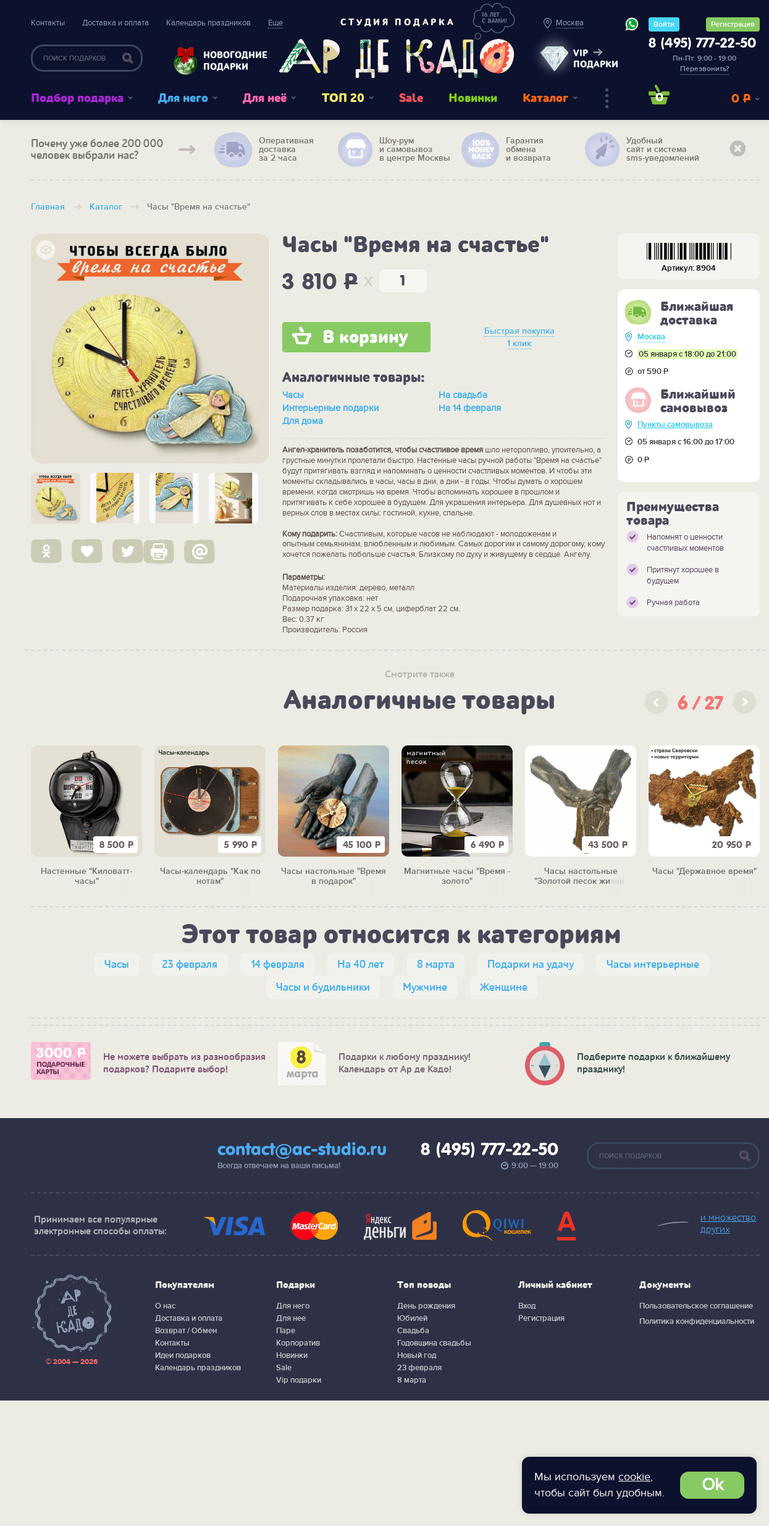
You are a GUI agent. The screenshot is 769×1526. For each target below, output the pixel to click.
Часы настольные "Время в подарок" (333, 877)
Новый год (416, 1355)
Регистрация (733, 24)
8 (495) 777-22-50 (702, 44)
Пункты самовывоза (675, 425)
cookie (634, 1476)
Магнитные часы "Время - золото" (457, 877)
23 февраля (189, 964)
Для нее (291, 1318)
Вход (527, 1306)
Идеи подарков (183, 1355)
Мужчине (425, 987)
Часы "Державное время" (704, 871)
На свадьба (463, 395)
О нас (165, 1306)
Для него (183, 98)
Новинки (472, 98)
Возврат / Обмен (186, 1331)
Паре (285, 1331)
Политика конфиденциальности (696, 1321)
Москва (651, 337)
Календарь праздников (208, 23)
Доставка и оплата (115, 23)
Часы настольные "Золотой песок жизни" (581, 877)
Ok (712, 1485)
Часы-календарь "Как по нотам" (210, 877)
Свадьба (413, 1331)
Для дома (302, 420)
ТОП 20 (343, 98)
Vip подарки (298, 1380)
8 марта (436, 964)
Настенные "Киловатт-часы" (86, 877)
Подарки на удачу (530, 964)
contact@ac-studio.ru (302, 1150)
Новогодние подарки (229, 60)
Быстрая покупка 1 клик (519, 337)
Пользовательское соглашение (696, 1306)
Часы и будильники (323, 987)
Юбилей (412, 1318)
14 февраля (277, 964)
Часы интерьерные (653, 964)
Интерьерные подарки (330, 407)
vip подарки (595, 59)
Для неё (265, 98)
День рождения (426, 1306)
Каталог (545, 98)
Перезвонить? (704, 69)
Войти (663, 24)
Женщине (503, 987)
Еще (275, 23)
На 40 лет (360, 964)
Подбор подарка (77, 98)
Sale (411, 98)
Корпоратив (298, 1343)
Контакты (48, 23)
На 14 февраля (470, 407)
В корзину (365, 337)
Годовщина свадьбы (434, 1343)
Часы (293, 395)
